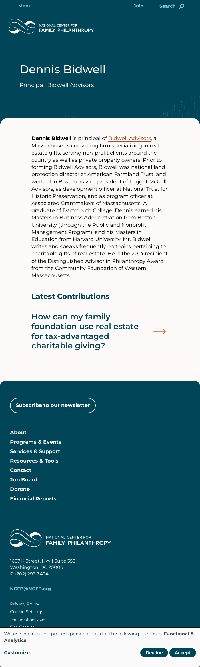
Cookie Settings (26, 611)
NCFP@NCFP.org (30, 588)
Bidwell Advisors (129, 138)
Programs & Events (35, 442)
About (18, 432)
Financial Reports (33, 499)
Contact (20, 470)
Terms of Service (27, 619)
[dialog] (100, 647)
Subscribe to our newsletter (53, 405)
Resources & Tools (34, 461)
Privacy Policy (24, 604)
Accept (183, 652)
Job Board (23, 480)
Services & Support (35, 451)
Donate (20, 489)
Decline (154, 652)
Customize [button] (17, 652)
